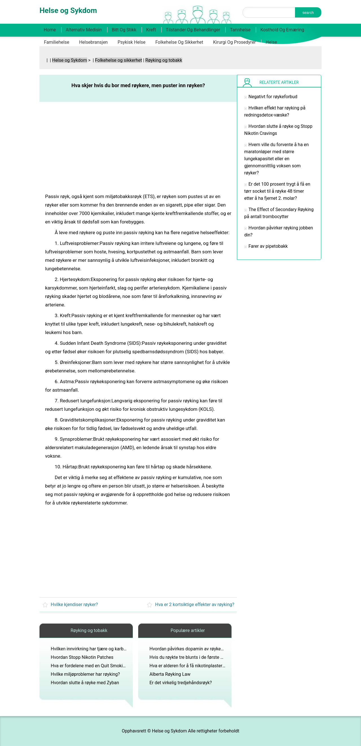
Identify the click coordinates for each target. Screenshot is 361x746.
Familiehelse (56, 42)
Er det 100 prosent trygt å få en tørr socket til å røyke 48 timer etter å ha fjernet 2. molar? (277, 191)
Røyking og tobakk (163, 60)
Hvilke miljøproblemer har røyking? (85, 674)
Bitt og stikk (124, 29)
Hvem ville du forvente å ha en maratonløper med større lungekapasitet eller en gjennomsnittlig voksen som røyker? (276, 158)
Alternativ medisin (84, 29)
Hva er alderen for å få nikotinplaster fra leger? (195, 665)
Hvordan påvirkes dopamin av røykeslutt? (190, 648)
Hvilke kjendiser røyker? (74, 604)
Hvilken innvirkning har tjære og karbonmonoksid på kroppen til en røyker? (124, 648)
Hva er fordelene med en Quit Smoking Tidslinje (98, 665)
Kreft (151, 29)
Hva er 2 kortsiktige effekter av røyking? (194, 604)
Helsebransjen (93, 42)
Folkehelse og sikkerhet (179, 42)
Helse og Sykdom (69, 60)
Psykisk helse (132, 42)
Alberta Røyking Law (169, 674)
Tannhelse (240, 29)
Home (50, 29)
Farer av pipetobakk (268, 246)
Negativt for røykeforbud (272, 96)
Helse (271, 42)
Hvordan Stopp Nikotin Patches (82, 657)
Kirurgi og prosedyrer (234, 42)
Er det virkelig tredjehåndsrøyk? (180, 682)
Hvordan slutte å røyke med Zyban (85, 682)
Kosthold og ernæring (282, 29)
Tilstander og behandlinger (193, 29)
